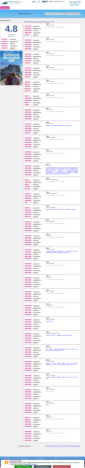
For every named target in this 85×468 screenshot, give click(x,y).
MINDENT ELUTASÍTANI (61, 466)
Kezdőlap (5, 8)
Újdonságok (40, 458)
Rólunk (8, 458)
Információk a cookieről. (30, 464)
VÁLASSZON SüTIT (42, 466)
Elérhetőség (24, 458)
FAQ (56, 458)
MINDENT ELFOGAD (23, 466)
